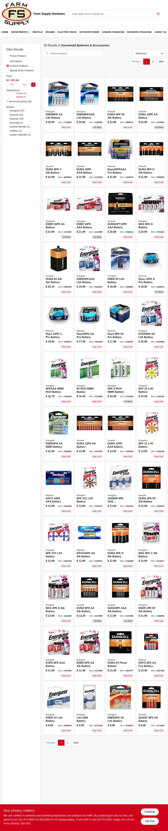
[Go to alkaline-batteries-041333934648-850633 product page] (59, 160)
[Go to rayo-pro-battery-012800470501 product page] (59, 324)
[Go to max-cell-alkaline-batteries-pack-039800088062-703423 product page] (151, 215)
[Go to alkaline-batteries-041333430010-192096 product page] (121, 544)
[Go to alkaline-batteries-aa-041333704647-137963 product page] (151, 105)
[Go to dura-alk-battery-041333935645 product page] (121, 105)
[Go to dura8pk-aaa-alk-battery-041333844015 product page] (121, 599)
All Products (16, 61)
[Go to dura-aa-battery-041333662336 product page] (90, 434)
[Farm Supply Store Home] (16, 13)
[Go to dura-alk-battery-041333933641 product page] (151, 160)
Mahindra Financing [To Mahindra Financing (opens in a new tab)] (139, 32)
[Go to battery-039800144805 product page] (151, 379)
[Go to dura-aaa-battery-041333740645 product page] (90, 160)
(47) (17, 110)
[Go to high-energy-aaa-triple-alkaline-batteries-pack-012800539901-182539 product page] (59, 489)
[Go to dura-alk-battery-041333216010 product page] (151, 489)
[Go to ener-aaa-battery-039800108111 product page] (90, 215)
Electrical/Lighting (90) (20, 101)
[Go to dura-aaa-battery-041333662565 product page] (121, 434)
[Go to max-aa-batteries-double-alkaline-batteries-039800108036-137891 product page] (59, 215)
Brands (50, 32)
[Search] (158, 13)
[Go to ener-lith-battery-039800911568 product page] (121, 269)
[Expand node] (7, 101)
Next (161, 61)
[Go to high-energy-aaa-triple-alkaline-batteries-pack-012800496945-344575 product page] (121, 160)
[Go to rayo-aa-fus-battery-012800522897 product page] (151, 653)
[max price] (24, 85)
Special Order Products (22, 70)
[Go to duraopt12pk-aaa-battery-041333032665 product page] (121, 215)
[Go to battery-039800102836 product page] (90, 489)
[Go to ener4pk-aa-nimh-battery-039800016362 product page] (59, 434)
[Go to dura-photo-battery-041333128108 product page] (121, 653)
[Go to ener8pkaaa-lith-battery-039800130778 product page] (90, 105)
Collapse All (21, 93)
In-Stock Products (19, 66)
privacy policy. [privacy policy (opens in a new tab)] (67, 819)
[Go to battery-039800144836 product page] (59, 544)
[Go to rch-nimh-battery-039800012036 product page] (121, 379)
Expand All (21, 97)
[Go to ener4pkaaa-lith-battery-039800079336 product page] (90, 269)
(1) (16, 122)
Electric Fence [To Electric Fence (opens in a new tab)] (67, 32)
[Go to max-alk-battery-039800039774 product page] (59, 599)
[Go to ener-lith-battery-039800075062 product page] (59, 708)
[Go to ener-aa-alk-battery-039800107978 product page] (90, 653)
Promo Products (18, 56)
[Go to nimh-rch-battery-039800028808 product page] (59, 379)
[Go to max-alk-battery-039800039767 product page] (151, 544)
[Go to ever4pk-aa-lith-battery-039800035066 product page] (151, 324)
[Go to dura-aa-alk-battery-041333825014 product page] (90, 599)
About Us (160, 32)
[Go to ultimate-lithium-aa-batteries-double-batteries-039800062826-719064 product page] (59, 105)
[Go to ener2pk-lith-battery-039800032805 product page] (121, 708)
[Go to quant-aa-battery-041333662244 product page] (151, 708)
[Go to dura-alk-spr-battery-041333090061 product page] (59, 269)
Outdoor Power (89, 32)
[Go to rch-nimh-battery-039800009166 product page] (90, 379)
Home (5, 32)
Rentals (38, 32)
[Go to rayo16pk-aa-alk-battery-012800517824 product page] (90, 544)
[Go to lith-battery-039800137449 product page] (90, 708)
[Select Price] (33, 85)
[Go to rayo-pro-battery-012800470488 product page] (151, 269)
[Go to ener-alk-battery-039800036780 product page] (151, 599)
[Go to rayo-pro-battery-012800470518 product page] (121, 324)
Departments (19, 32)
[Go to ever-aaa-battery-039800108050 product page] (59, 653)
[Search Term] (115, 14)
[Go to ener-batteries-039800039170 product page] (121, 489)
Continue (149, 811)
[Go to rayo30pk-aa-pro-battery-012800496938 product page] (90, 324)
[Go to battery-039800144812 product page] (151, 434)
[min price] (12, 85)
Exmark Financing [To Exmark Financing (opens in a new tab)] (113, 32)
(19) (16, 118)
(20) (16, 114)
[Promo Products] (8, 56)
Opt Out (149, 821)
